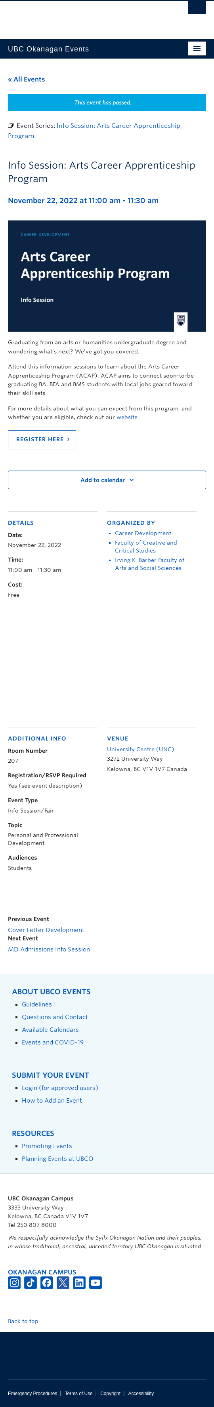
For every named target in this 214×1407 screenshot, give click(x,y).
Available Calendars (50, 1029)
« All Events (26, 79)
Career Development (143, 533)
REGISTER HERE (40, 439)
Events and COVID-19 (53, 1042)
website (127, 417)
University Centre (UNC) (140, 749)
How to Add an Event (52, 1100)
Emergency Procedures (32, 1393)
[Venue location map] (107, 667)
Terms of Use (79, 1393)
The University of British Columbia (77, 16)
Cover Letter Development (46, 930)
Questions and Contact (55, 1017)
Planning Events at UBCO (57, 1158)
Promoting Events (47, 1146)
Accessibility (141, 1393)
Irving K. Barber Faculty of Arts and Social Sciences (149, 564)
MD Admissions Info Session (49, 949)
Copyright (110, 1393)
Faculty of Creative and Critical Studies (146, 546)
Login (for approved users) (60, 1087)
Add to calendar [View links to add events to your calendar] (102, 480)
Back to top (27, 1321)
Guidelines (37, 1004)
